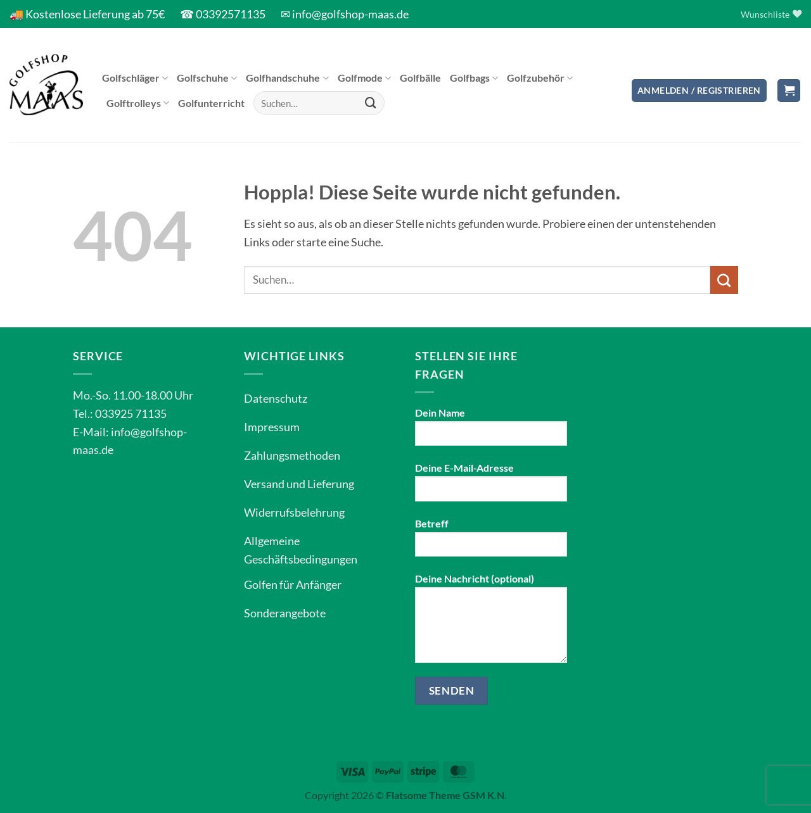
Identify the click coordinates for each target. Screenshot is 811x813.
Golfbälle (420, 78)
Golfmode (364, 78)
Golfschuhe (207, 78)
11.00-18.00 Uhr (153, 395)
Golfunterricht (211, 103)
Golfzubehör (540, 78)
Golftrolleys (137, 103)
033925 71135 (131, 413)
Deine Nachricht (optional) (491, 622)
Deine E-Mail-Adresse (491, 486)
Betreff (491, 542)
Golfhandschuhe (287, 78)
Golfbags (474, 78)
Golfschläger (135, 78)
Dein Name (491, 431)
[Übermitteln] (371, 103)
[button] (699, 91)
